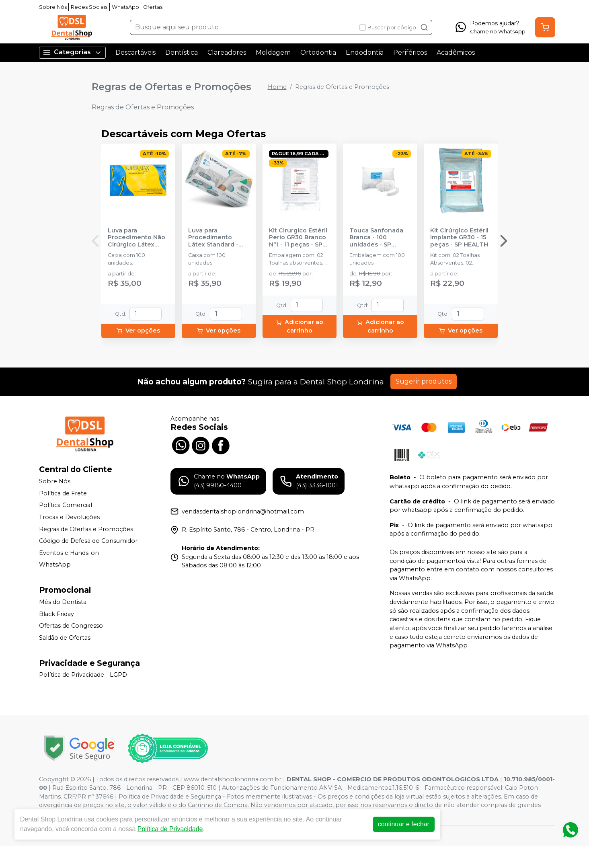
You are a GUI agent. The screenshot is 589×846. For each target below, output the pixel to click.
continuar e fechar (405, 824)
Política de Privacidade (172, 828)
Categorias (72, 52)
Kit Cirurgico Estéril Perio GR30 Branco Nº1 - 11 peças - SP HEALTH (298, 237)
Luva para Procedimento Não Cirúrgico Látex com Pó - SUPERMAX (138, 237)
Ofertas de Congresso (71, 625)
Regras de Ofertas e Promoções (86, 529)
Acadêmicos (456, 52)
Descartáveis (135, 52)
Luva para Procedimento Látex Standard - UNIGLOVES (213, 237)
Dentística (181, 52)
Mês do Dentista (62, 602)
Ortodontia (318, 52)
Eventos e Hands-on (69, 552)
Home (277, 86)
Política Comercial (65, 505)
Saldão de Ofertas (64, 637)
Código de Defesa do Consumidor (88, 540)
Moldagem (273, 52)
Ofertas (152, 7)
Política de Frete (63, 493)
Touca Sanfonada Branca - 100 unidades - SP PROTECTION (376, 237)
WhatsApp (125, 7)
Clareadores (226, 52)
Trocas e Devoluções (69, 517)
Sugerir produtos (423, 381)
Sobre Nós (53, 7)
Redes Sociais (89, 7)
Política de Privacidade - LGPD (83, 675)
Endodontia (365, 52)
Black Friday (56, 614)
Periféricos (410, 52)
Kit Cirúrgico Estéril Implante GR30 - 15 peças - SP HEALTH (459, 237)
